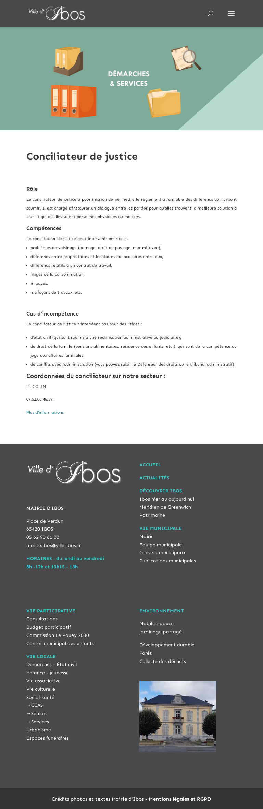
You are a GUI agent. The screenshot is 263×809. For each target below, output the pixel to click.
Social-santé (40, 697)
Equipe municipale (160, 545)
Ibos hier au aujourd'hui (166, 499)
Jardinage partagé (160, 632)
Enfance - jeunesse (47, 673)
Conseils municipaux (162, 553)
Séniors (39, 713)
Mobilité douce (156, 624)
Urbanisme (38, 730)
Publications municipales (167, 561)
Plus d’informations (45, 412)
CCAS (37, 705)
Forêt (145, 653)
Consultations (42, 619)
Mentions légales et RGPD (180, 799)
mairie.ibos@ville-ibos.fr (53, 545)
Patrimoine (152, 515)
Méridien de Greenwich (165, 507)
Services (40, 722)
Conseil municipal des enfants (60, 643)
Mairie (146, 536)
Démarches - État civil (51, 664)
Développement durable (167, 645)
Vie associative (43, 681)
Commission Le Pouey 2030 (57, 635)
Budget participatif (48, 627)
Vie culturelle (40, 689)
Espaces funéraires (47, 738)
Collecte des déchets (162, 661)
